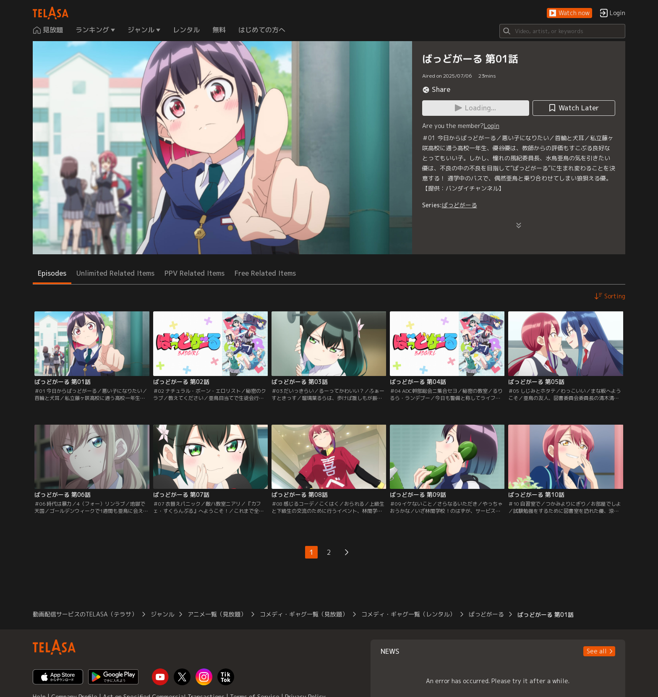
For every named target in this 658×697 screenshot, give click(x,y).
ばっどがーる (459, 205)
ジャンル (162, 614)
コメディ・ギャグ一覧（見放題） (304, 614)
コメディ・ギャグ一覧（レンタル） (408, 614)
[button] (569, 13)
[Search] (562, 31)
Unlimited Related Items (115, 273)
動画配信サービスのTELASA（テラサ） (85, 614)
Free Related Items (265, 273)
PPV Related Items (194, 273)
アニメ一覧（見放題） (217, 614)
